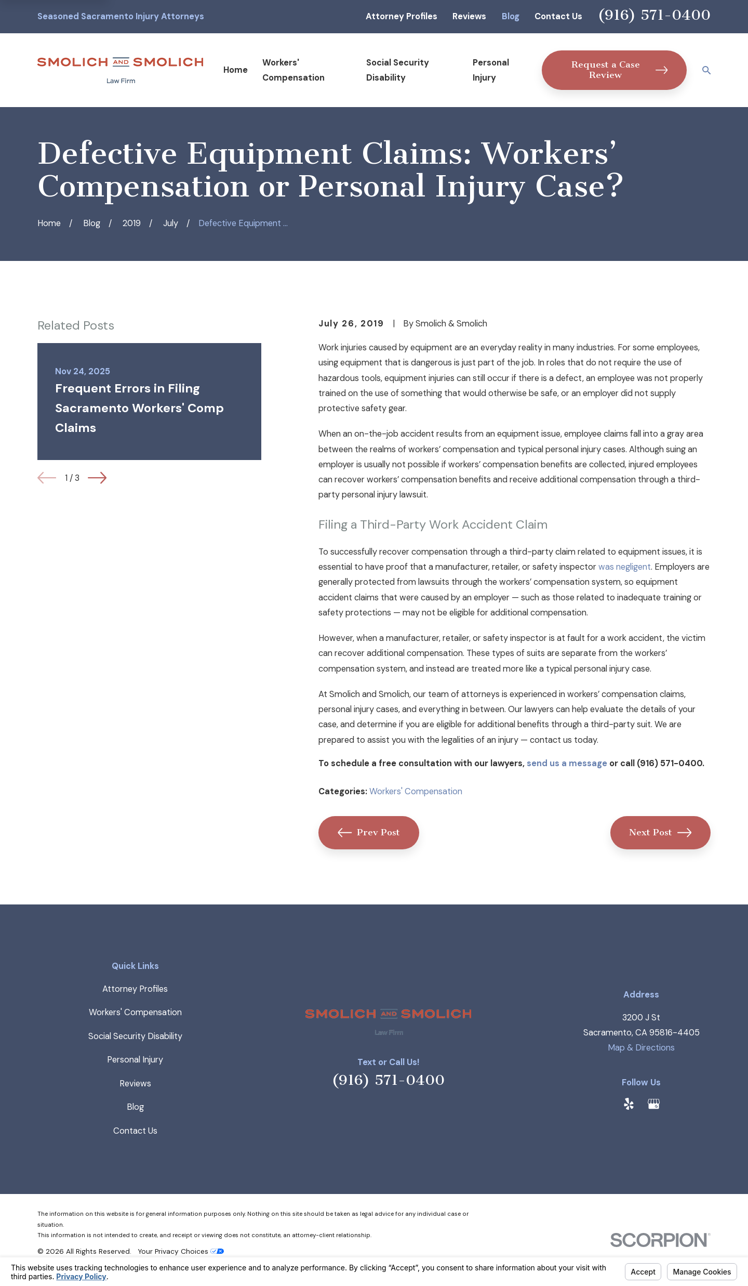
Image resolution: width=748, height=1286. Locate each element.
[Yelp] (629, 1104)
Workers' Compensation (415, 791)
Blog (510, 16)
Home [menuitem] (235, 69)
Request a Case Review (619, 70)
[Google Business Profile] (654, 1104)
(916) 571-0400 (654, 14)
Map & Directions (641, 1047)
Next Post (660, 832)
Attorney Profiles (401, 16)
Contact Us (558, 16)
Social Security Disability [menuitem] (397, 70)
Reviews (469, 16)
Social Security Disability (135, 1036)
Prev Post (369, 832)
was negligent (624, 566)
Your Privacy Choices (181, 1251)
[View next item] (97, 477)
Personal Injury (135, 1059)
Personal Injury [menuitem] (491, 70)
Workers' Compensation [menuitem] (293, 70)
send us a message (567, 763)
